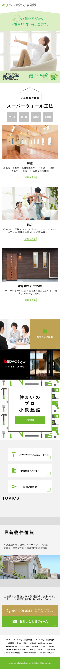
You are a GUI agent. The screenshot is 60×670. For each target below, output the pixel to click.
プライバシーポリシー (47, 653)
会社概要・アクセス (38, 646)
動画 (31, 649)
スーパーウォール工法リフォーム (16, 649)
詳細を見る (30, 177)
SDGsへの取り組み (30, 653)
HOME (8, 640)
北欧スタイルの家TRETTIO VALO (41, 643)
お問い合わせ (51, 649)
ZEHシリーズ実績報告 (13, 653)
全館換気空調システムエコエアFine (17, 646)
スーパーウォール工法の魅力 (45, 640)
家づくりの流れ (22, 643)
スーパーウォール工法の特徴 (22, 640)
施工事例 (11, 643)
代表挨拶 (51, 646)
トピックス (39, 649)
